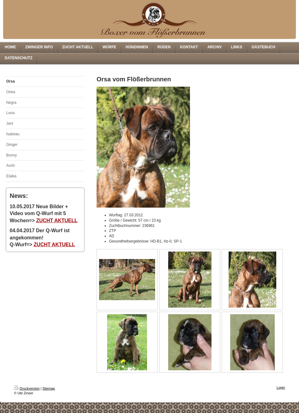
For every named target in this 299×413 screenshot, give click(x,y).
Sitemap (48, 388)
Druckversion (27, 388)
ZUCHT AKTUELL (57, 220)
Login (281, 387)
